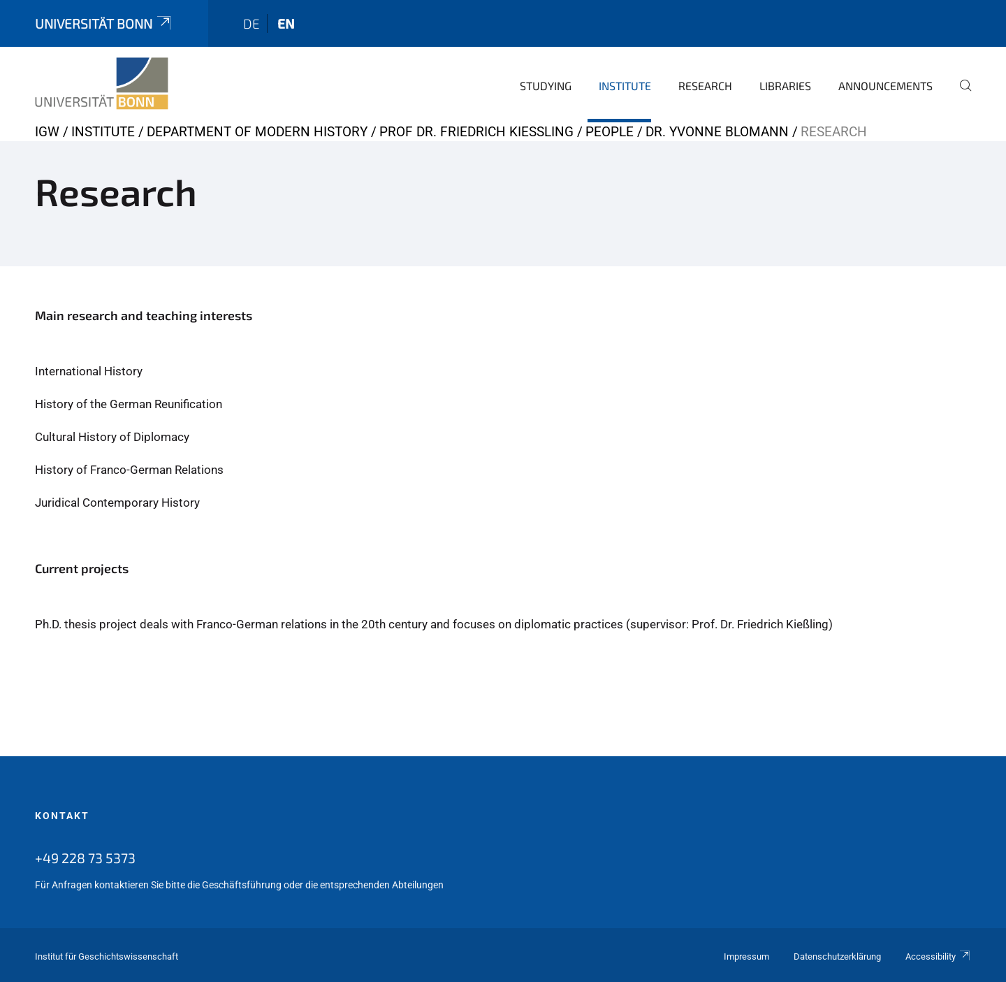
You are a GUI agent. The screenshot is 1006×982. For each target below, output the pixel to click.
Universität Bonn (104, 23)
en (286, 23)
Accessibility (938, 956)
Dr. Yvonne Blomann (717, 132)
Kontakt (62, 815)
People (609, 132)
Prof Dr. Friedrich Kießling (476, 132)
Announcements (885, 85)
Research (705, 85)
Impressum (746, 956)
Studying (545, 85)
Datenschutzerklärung (837, 956)
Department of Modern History (257, 132)
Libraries (785, 85)
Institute (625, 85)
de (251, 23)
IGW (47, 132)
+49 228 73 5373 (85, 857)
